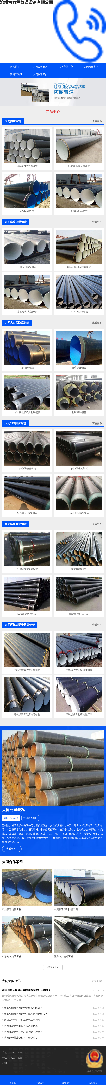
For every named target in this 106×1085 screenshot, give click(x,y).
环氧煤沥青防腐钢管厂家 (79, 714)
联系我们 (92, 1080)
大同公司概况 (40, 66)
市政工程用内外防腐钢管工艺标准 (22, 1020)
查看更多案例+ (53, 967)
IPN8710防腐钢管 (27, 267)
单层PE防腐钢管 (79, 211)
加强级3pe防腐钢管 (27, 513)
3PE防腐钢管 (27, 211)
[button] (53, 103)
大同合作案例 (91, 66)
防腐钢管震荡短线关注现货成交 (21, 1037)
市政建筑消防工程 (11, 956)
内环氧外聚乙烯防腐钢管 (27, 412)
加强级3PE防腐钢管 (27, 166)
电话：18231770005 (12, 1058)
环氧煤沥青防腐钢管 (79, 166)
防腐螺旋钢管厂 (79, 569)
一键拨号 (40, 1080)
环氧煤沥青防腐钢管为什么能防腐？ (23, 1008)
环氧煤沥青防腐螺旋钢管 (79, 670)
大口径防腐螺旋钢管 (27, 569)
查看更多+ (11, 848)
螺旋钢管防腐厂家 (79, 614)
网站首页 (15, 66)
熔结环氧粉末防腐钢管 (79, 267)
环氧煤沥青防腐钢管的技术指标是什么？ (25, 1014)
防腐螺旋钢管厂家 (27, 614)
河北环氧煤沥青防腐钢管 (27, 670)
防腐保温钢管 (79, 412)
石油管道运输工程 (11, 909)
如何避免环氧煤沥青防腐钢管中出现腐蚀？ (26, 990)
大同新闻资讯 (15, 74)
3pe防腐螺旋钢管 (79, 468)
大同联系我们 (40, 74)
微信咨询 (66, 1080)
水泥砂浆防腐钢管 (27, 311)
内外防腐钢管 (27, 367)
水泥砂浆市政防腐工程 (66, 909)
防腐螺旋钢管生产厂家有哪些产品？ (23, 1032)
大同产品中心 (66, 66)
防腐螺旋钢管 (79, 367)
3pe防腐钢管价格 (27, 468)
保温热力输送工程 (63, 956)
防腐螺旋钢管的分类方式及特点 (21, 1026)
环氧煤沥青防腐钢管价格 (27, 714)
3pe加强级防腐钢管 (79, 513)
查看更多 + (98, 121)
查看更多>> (98, 981)
